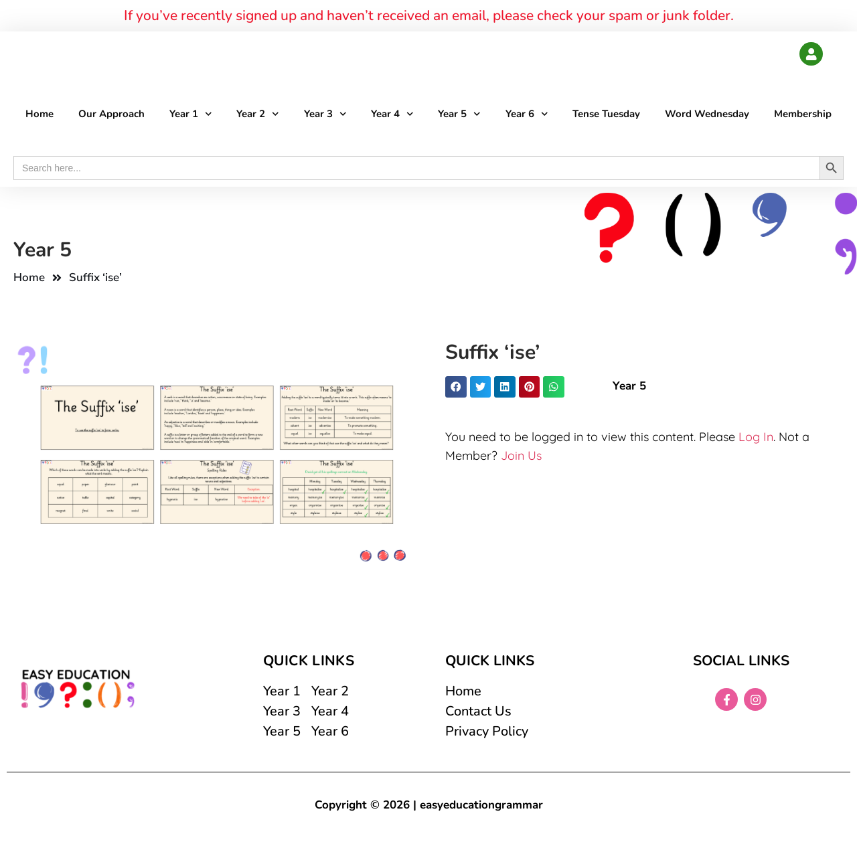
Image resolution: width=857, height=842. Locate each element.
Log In (755, 436)
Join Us (521, 456)
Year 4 (392, 114)
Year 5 (459, 114)
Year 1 (190, 114)
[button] (456, 387)
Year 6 (526, 114)
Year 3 (325, 114)
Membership (803, 114)
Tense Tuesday (606, 114)
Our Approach (111, 114)
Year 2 (257, 114)
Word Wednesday (707, 114)
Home (39, 114)
